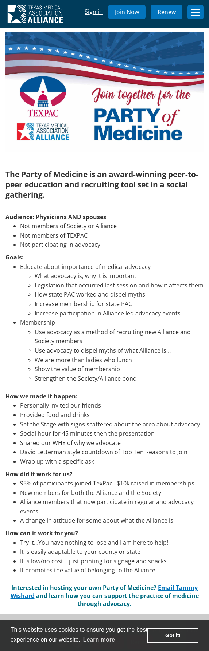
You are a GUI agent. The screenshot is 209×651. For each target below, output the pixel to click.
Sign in (94, 12)
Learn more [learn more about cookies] (99, 639)
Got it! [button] (173, 635)
